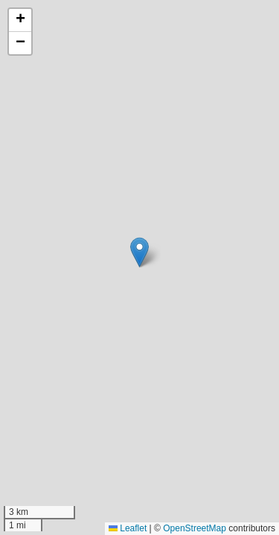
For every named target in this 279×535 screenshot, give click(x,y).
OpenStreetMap (194, 528)
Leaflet (128, 528)
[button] (139, 252)
